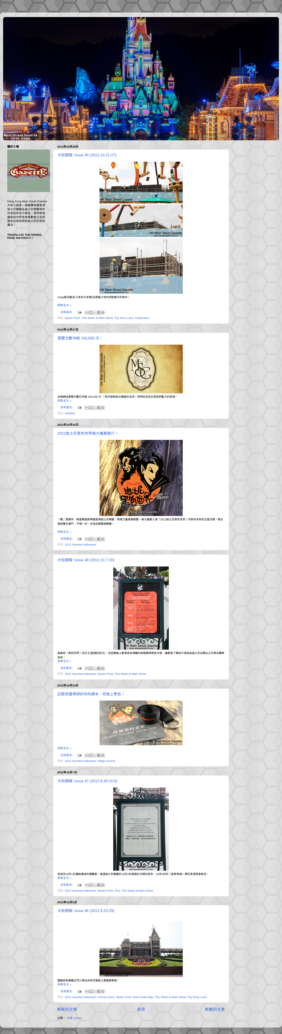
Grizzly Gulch (106, 997)
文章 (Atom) (74, 1018)
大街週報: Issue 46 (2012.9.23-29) (85, 911)
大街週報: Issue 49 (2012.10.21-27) (86, 155)
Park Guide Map (143, 997)
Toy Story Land (123, 318)
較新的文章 (67, 1009)
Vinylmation (142, 318)
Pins (117, 890)
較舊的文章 (215, 1009)
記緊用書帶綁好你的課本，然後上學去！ (91, 694)
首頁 (141, 1009)
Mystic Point (72, 318)
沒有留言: (67, 312)
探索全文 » (64, 305)
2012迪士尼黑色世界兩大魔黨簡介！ (87, 433)
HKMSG (70, 413)
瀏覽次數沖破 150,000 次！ (80, 338)
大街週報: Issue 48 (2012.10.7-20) (85, 560)
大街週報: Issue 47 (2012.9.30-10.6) (87, 781)
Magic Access (106, 761)
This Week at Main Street (97, 318)
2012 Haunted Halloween (81, 544)
